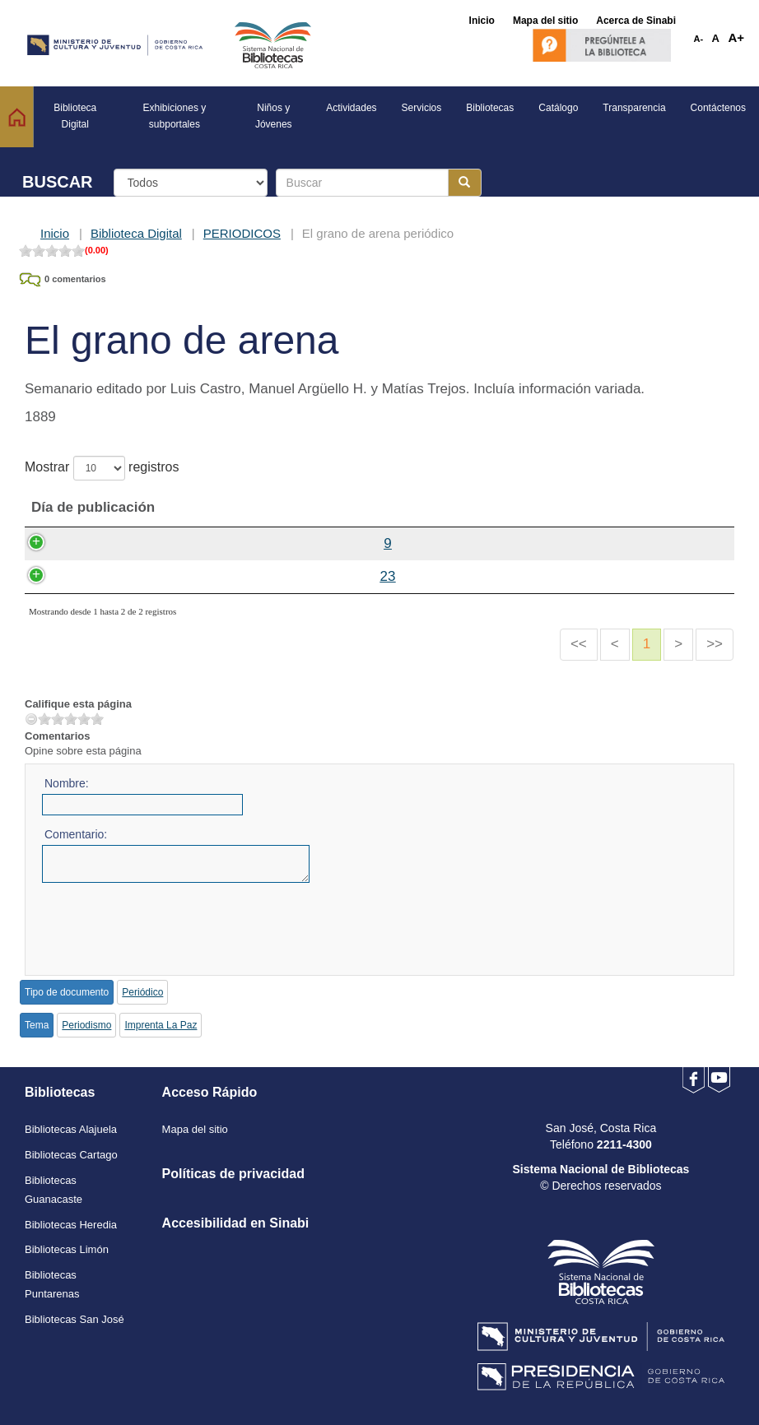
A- (699, 39)
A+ (736, 37)
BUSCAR (57, 182)
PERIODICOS (242, 233)
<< (578, 644)
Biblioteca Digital (136, 233)
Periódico (142, 992)
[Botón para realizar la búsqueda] (465, 183)
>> (714, 644)
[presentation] (167, 923)
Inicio (54, 233)
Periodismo (86, 1025)
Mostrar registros (102, 468)
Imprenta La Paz (160, 1025)
